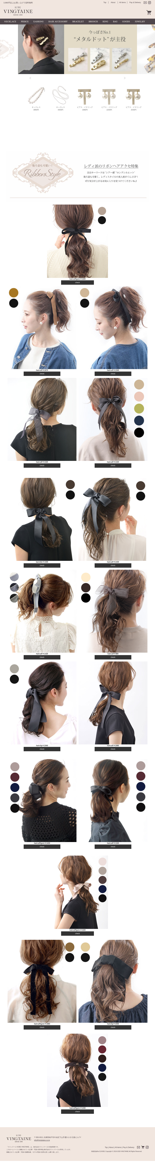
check (77, 283)
